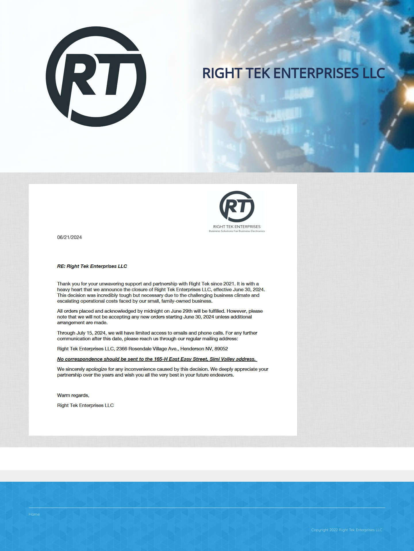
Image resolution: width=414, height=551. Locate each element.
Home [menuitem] (34, 514)
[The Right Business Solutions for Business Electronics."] (96, 76)
